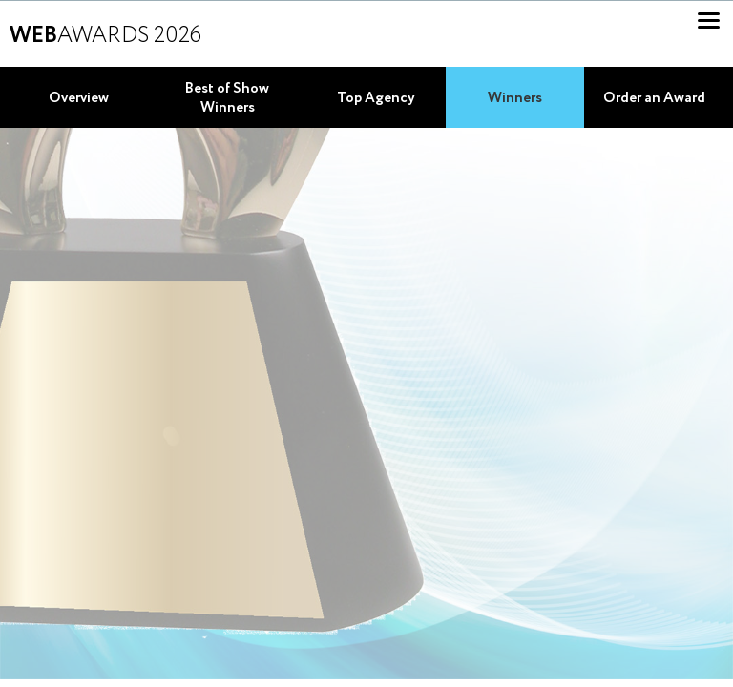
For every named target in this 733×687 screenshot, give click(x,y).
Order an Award (654, 98)
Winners (515, 98)
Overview (79, 98)
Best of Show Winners (227, 98)
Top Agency (376, 98)
